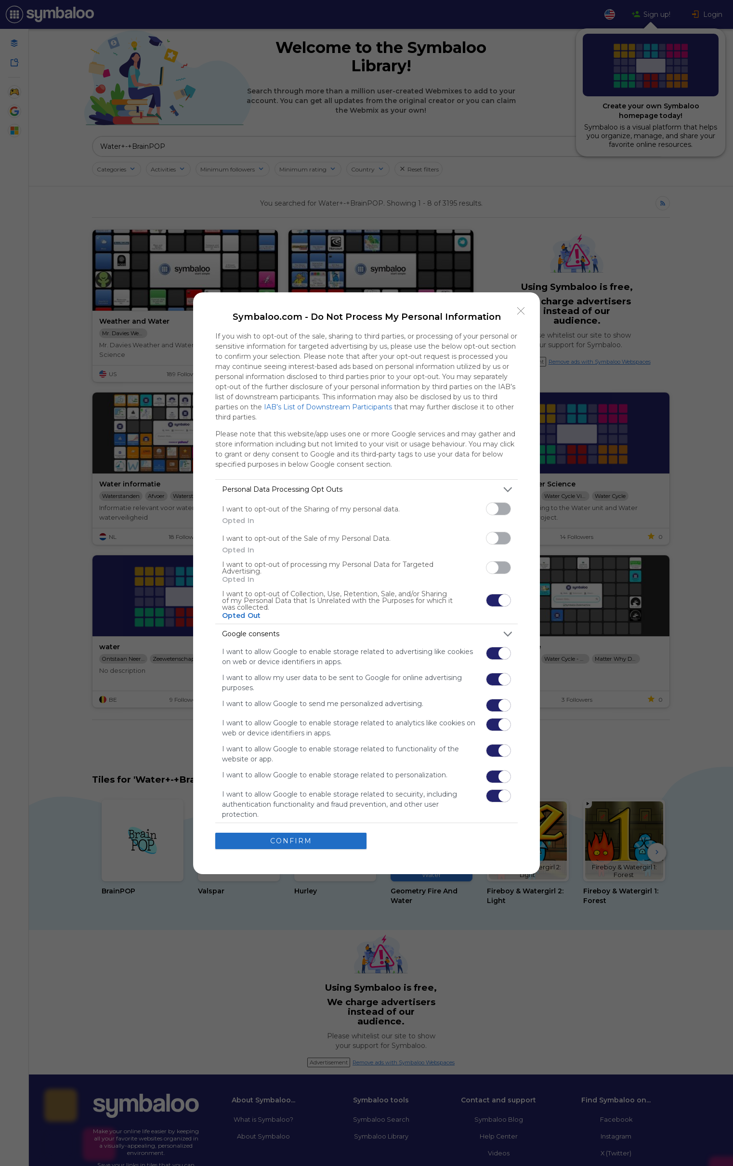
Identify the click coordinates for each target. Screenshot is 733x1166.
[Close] (521, 310)
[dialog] (366, 583)
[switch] (498, 508)
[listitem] (366, 489)
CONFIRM (291, 840)
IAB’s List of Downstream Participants (328, 406)
